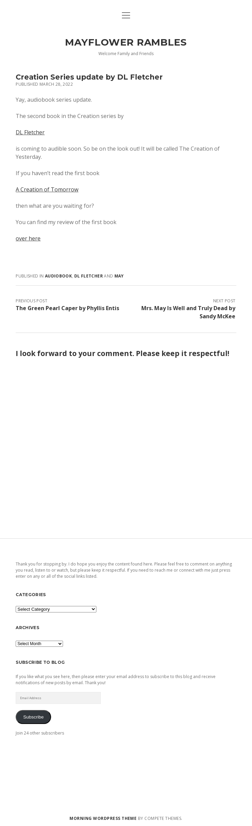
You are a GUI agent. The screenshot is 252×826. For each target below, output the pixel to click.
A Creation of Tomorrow (47, 189)
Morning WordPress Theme (103, 818)
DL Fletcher (30, 132)
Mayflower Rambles (126, 42)
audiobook (58, 276)
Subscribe (33, 717)
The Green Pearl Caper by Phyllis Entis (67, 308)
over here (28, 238)
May (119, 276)
